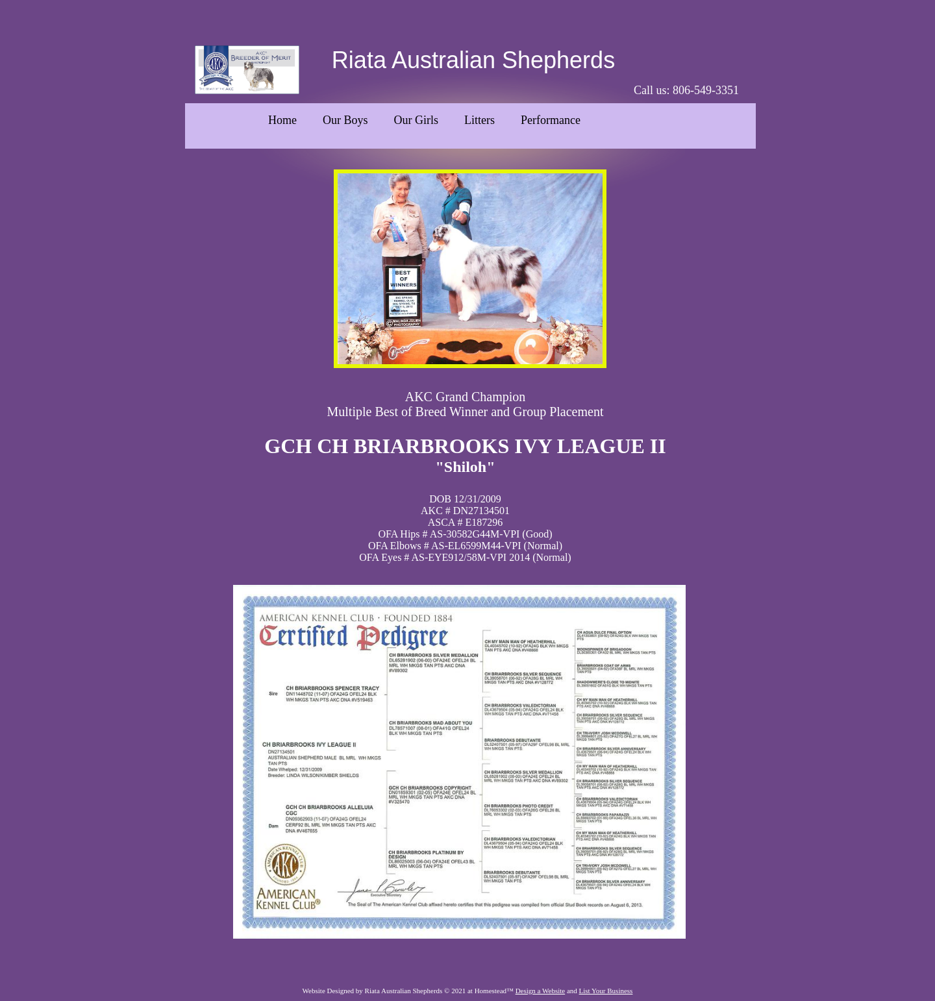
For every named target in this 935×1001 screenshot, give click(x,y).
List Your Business (606, 991)
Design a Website (541, 991)
